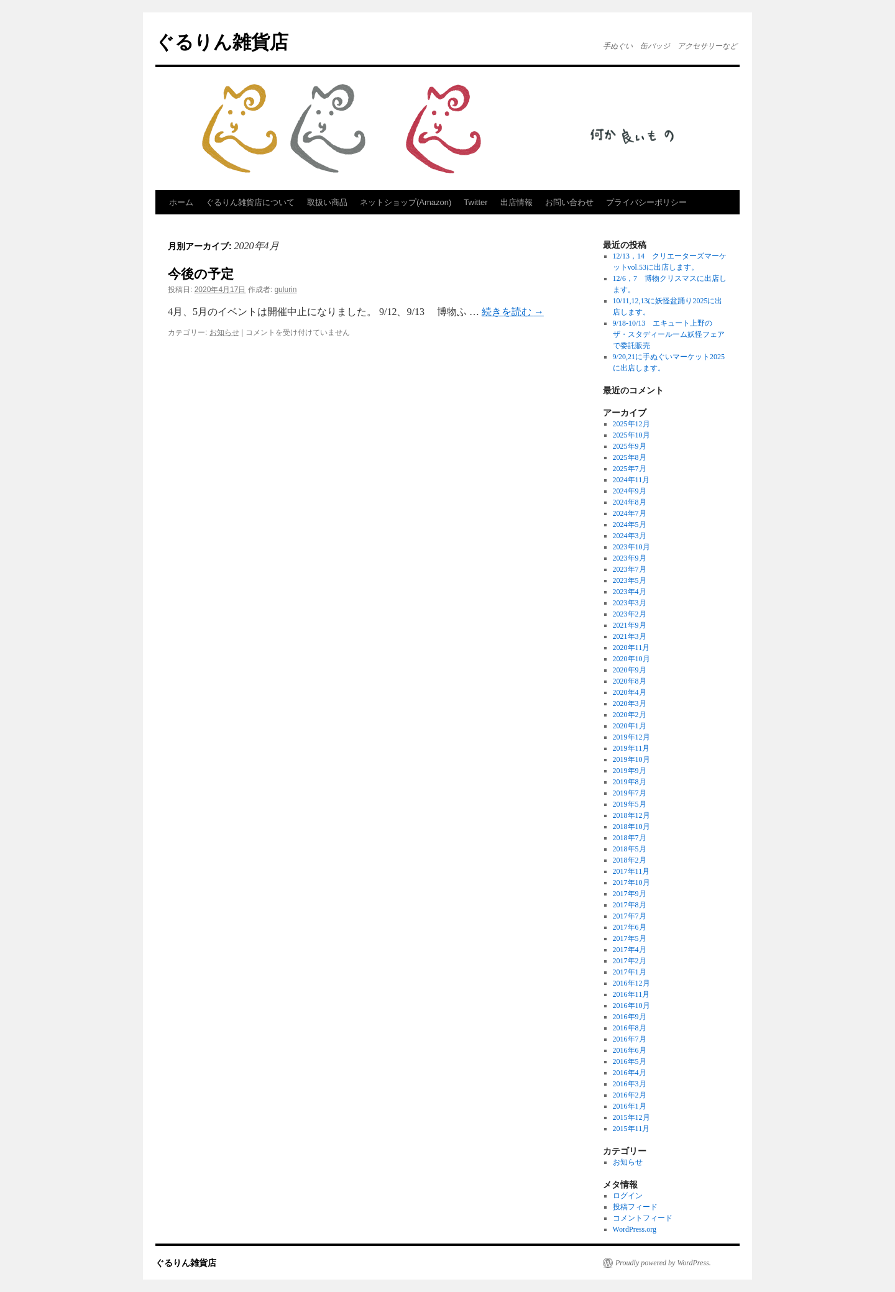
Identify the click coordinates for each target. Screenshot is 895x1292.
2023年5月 (629, 580)
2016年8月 (629, 1028)
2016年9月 (629, 1016)
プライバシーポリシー (646, 202)
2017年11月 (631, 871)
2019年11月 (631, 748)
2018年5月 (629, 849)
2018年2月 (629, 860)
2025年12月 (631, 423)
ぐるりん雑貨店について (250, 202)
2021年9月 (629, 625)
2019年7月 (629, 793)
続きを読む (513, 311)
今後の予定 (201, 274)
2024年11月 (631, 479)
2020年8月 (629, 681)
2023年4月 (629, 591)
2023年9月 (629, 558)
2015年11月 (631, 1128)
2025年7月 (629, 468)
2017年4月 (629, 949)
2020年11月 (631, 647)
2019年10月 (631, 759)
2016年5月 (629, 1061)
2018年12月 (631, 815)
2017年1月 (629, 972)
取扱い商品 (327, 202)
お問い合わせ (569, 202)
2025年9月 (629, 446)
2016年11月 (631, 994)
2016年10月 (631, 1005)
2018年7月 (629, 837)
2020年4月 (629, 692)
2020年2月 (629, 714)
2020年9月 (629, 670)
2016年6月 (629, 1050)
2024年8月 (629, 502)
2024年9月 (629, 491)
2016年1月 (629, 1106)
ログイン (628, 1195)
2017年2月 (629, 960)
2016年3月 (629, 1083)
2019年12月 (631, 737)
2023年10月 (631, 547)
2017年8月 (629, 904)
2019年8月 (629, 781)
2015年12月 (631, 1117)
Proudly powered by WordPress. (663, 1262)
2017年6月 (629, 927)
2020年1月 (629, 726)
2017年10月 (631, 882)
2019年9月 (629, 770)
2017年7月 (629, 916)
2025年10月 (631, 435)
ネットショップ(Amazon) (405, 202)
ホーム (181, 202)
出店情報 (516, 202)
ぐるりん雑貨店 (221, 42)
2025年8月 (629, 457)
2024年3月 (629, 535)
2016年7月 (629, 1039)
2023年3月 (629, 602)
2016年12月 (631, 983)
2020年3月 (629, 703)
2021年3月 (629, 636)
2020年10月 (631, 658)
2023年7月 (629, 569)
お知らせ (224, 332)
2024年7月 (629, 513)
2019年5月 (629, 804)
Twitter (475, 202)
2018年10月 (631, 826)
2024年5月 (629, 524)
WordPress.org (634, 1229)
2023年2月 (629, 614)
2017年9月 (629, 893)
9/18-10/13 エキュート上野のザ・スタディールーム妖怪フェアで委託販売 (669, 334)
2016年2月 (629, 1095)
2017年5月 (629, 938)
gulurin (285, 289)
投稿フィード (635, 1207)
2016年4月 (629, 1072)
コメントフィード (642, 1218)
